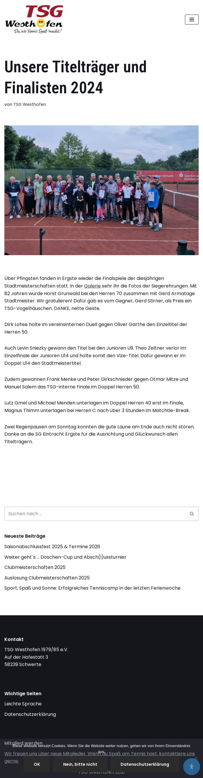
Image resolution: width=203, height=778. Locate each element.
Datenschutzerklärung (30, 714)
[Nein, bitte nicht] (196, 758)
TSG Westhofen (29, 104)
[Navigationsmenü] (192, 19)
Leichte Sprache (23, 703)
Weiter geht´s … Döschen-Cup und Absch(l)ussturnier (65, 557)
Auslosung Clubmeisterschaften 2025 (47, 577)
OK (37, 764)
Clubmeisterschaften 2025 (35, 567)
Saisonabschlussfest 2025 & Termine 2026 (52, 546)
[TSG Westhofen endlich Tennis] (35, 19)
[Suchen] (95, 514)
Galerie (92, 286)
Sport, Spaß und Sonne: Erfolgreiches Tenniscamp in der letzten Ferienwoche (92, 588)
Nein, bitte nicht (80, 764)
